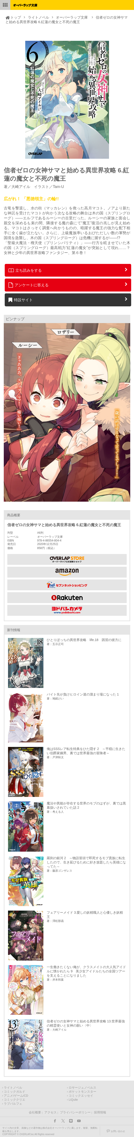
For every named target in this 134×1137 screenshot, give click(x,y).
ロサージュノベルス (82, 1087)
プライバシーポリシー (75, 1112)
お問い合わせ (118, 1131)
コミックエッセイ (81, 1095)
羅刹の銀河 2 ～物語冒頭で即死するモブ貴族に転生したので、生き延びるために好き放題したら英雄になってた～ (86, 862)
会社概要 (35, 1112)
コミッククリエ (14, 1099)
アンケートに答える (28, 284)
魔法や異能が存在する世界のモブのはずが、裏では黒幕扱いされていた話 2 (86, 805)
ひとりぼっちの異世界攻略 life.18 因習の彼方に (84, 640)
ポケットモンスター (82, 1091)
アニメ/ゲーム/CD (16, 1095)
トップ (15, 17)
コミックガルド (14, 1091)
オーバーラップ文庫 (72, 17)
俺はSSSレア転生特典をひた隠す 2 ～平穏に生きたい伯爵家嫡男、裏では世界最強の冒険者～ (86, 751)
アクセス (50, 1112)
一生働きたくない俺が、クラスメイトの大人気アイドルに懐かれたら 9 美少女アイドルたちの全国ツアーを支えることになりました (86, 971)
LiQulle (73, 1099)
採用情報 (100, 1112)
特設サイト (20, 299)
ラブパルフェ (13, 1103)
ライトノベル (38, 17)
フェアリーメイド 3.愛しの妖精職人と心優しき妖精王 (85, 915)
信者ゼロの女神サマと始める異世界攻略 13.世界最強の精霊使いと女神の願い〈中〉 (86, 1023)
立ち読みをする (25, 270)
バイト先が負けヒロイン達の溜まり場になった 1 (83, 694)
